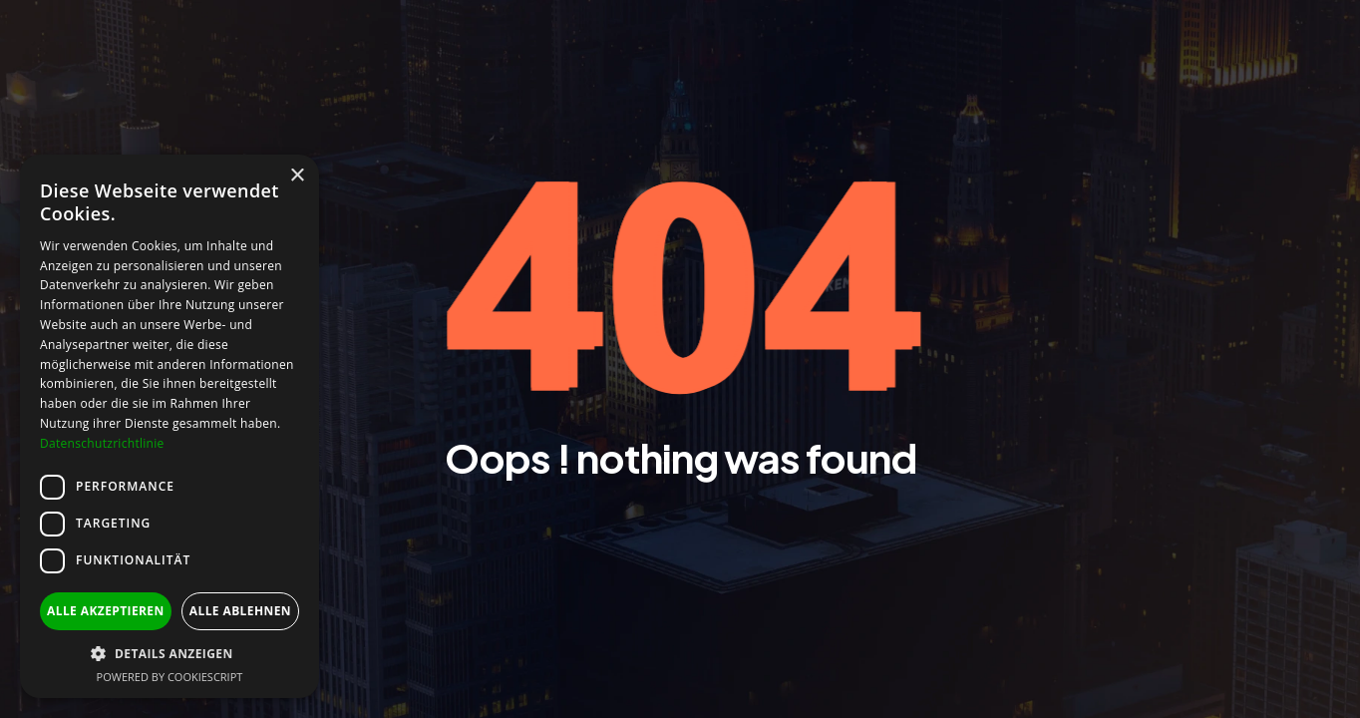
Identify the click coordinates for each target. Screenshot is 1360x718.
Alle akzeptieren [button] (106, 610)
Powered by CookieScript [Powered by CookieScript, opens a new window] (170, 676)
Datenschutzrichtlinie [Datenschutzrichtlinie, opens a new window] (102, 443)
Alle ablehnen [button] (240, 610)
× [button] (296, 176)
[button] (169, 653)
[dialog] (169, 426)
